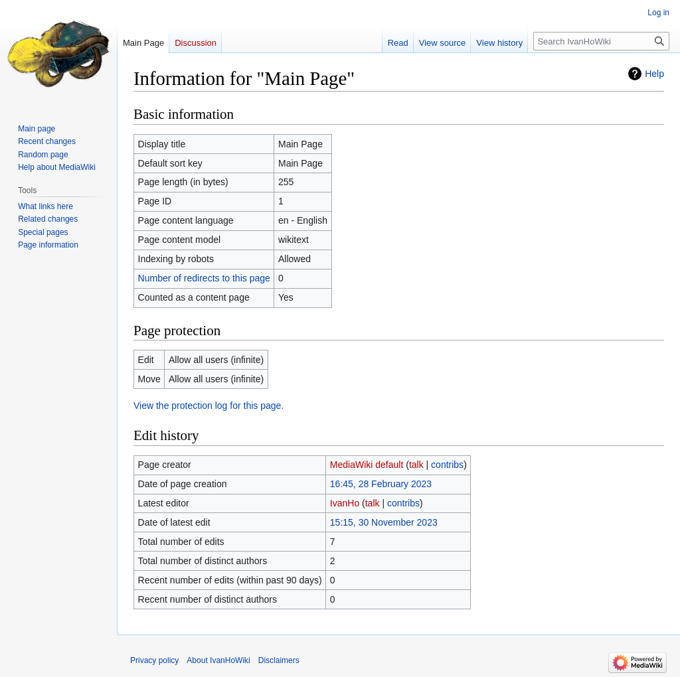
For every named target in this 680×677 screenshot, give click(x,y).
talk (416, 464)
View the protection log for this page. (208, 405)
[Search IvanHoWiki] (601, 41)
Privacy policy (154, 660)
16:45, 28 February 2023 (381, 484)
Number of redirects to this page (204, 278)
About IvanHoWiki (218, 660)
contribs (447, 464)
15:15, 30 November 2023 (384, 522)
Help (654, 73)
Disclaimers (278, 660)
